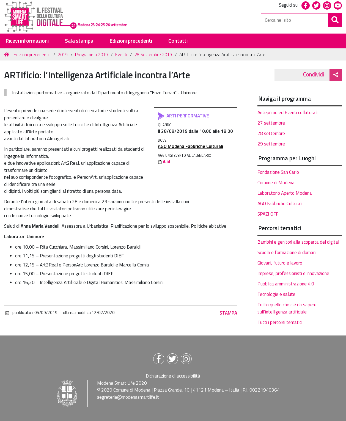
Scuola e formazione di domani (286, 252)
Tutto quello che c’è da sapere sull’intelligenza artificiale (287, 308)
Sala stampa (79, 41)
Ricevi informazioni (27, 41)
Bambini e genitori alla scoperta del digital (298, 242)
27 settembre (271, 122)
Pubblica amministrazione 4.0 (285, 283)
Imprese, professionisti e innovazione (293, 273)
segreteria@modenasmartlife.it (128, 397)
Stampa (228, 313)
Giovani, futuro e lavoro (279, 262)
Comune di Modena (276, 182)
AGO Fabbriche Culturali (279, 203)
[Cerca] (335, 20)
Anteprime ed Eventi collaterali (287, 112)
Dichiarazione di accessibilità (173, 375)
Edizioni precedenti (130, 41)
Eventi (121, 54)
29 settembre (271, 143)
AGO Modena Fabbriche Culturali (190, 146)
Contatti (178, 41)
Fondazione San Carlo (278, 172)
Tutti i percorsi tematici (279, 322)
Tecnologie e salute (276, 294)
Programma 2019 (91, 54)
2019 (63, 54)
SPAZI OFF (267, 214)
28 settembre (271, 133)
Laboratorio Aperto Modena (284, 193)
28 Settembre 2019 (153, 54)
